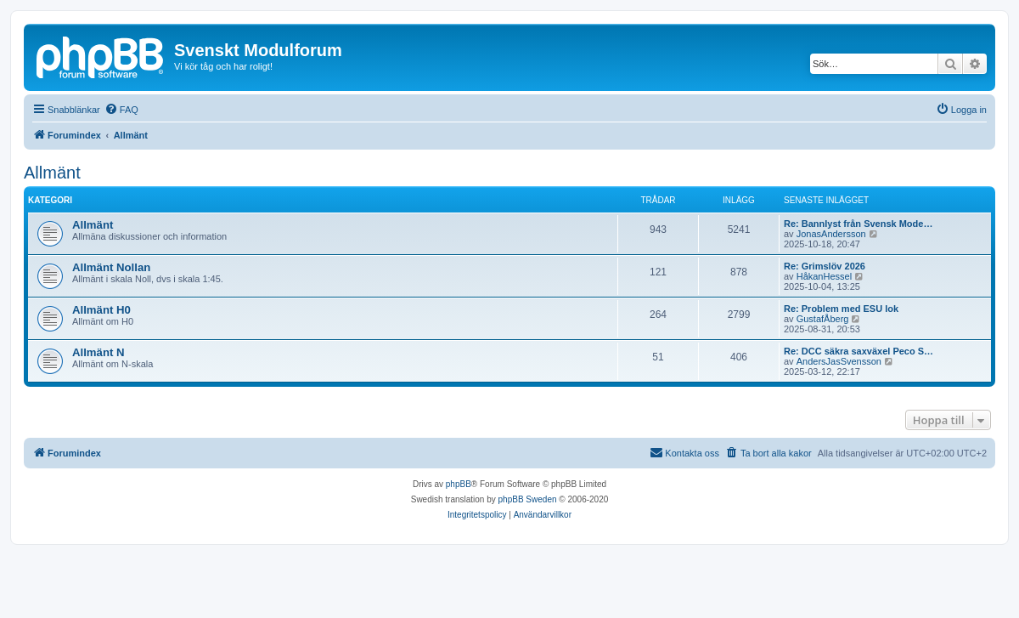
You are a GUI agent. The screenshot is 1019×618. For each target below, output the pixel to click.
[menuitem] (121, 109)
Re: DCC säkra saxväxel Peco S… (858, 351)
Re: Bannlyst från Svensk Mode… (858, 223)
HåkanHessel (824, 276)
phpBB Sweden (527, 499)
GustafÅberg (823, 319)
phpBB (458, 484)
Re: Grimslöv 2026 (824, 266)
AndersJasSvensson (839, 361)
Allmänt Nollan (111, 267)
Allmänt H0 (101, 309)
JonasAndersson (831, 234)
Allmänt (52, 172)
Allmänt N (98, 352)
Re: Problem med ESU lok (841, 308)
